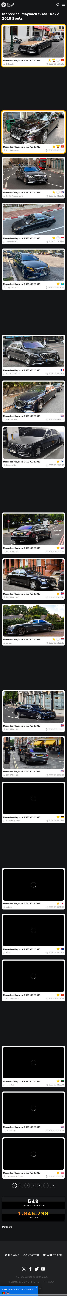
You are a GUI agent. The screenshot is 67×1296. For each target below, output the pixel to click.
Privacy (49, 1282)
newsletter (52, 1255)
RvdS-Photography (14, 196)
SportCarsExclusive (14, 1176)
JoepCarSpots (12, 287)
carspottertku (12, 242)
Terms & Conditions (23, 1282)
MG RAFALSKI (12, 551)
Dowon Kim (11, 465)
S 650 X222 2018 (31, 60)
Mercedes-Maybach (13, 60)
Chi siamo (12, 1255)
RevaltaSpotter (13, 821)
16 (52, 1185)
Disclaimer (33, 1288)
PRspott (9, 64)
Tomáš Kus (11, 1130)
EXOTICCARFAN (13, 374)
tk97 (8, 953)
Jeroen (9, 643)
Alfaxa (9, 907)
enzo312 (10, 1085)
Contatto (31, 1255)
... (46, 1185)
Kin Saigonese (12, 150)
